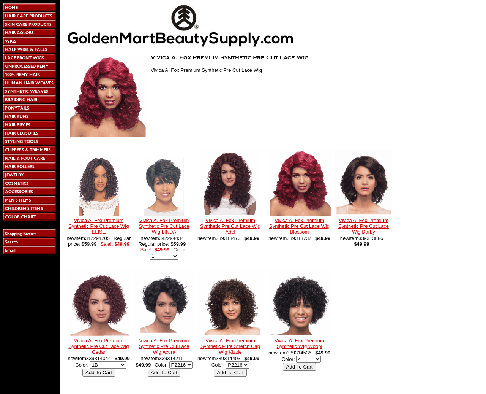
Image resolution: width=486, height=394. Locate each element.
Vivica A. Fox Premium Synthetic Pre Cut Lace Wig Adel (230, 226)
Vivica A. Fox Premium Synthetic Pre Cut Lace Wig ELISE (99, 226)
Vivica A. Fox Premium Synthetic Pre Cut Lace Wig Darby (363, 226)
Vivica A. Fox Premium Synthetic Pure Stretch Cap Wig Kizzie (230, 346)
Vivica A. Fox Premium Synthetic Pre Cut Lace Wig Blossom (299, 226)
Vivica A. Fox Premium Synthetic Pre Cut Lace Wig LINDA (164, 226)
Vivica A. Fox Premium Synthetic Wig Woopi (299, 343)
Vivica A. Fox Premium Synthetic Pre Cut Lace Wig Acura (164, 346)
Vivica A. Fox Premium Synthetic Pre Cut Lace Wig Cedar (99, 346)
